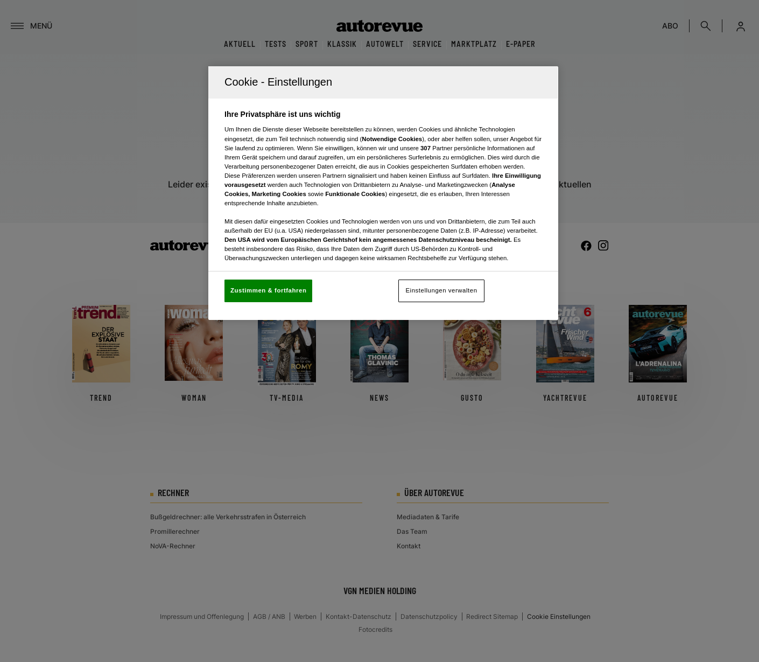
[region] (383, 193)
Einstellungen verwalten (441, 290)
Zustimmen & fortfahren (268, 290)
